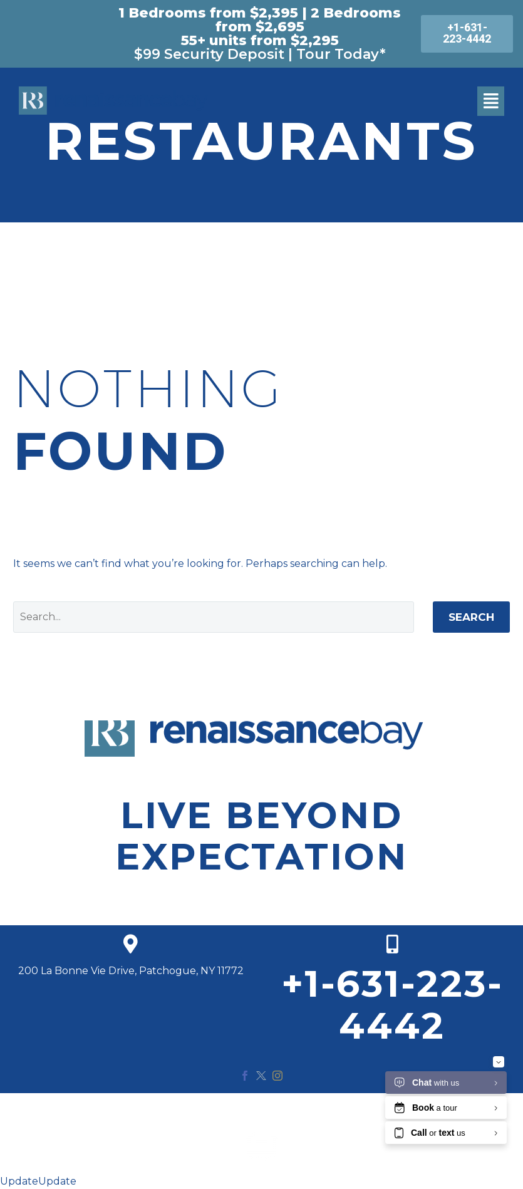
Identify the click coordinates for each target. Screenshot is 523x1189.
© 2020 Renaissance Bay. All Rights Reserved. (261, 1109)
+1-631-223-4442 (392, 1004)
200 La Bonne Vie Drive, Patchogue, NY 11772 (131, 971)
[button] (490, 101)
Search (471, 617)
